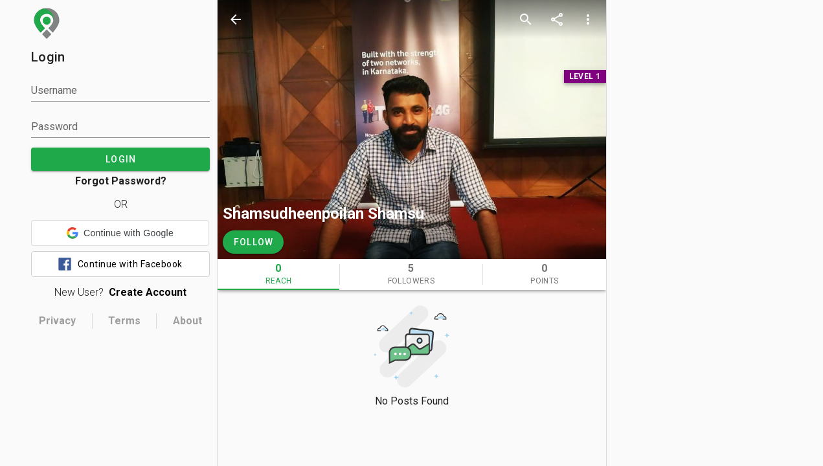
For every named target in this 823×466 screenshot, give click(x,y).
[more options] (587, 19)
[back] (235, 19)
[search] (525, 19)
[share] (556, 19)
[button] (120, 233)
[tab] (278, 274)
